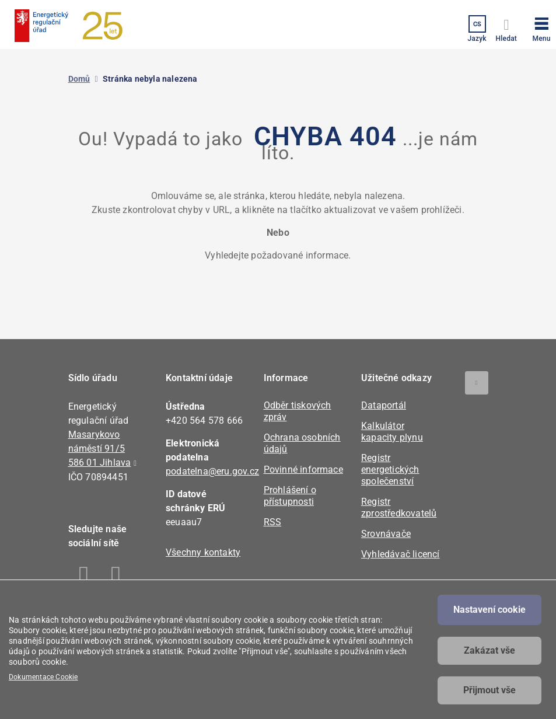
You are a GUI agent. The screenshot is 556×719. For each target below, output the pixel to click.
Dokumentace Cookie (43, 677)
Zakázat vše (489, 650)
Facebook (84, 576)
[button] (541, 27)
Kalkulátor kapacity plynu (392, 431)
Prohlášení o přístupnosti (290, 495)
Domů (79, 78)
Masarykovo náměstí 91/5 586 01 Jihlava (99, 448)
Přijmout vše (489, 690)
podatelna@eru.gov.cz (212, 471)
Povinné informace (303, 469)
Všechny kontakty (203, 552)
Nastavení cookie (489, 609)
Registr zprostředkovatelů (398, 507)
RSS (273, 522)
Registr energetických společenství (390, 469)
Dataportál (383, 405)
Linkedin (116, 576)
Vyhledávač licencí (400, 554)
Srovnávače (386, 533)
